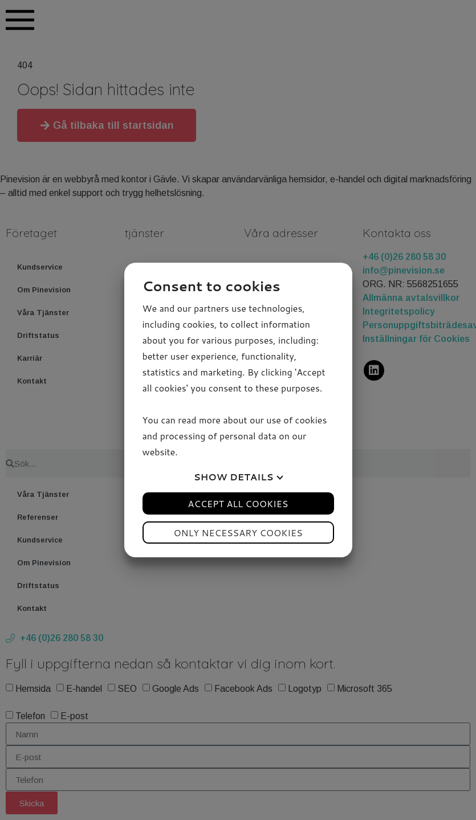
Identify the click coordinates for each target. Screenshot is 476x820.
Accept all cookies (238, 503)
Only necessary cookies (237, 532)
